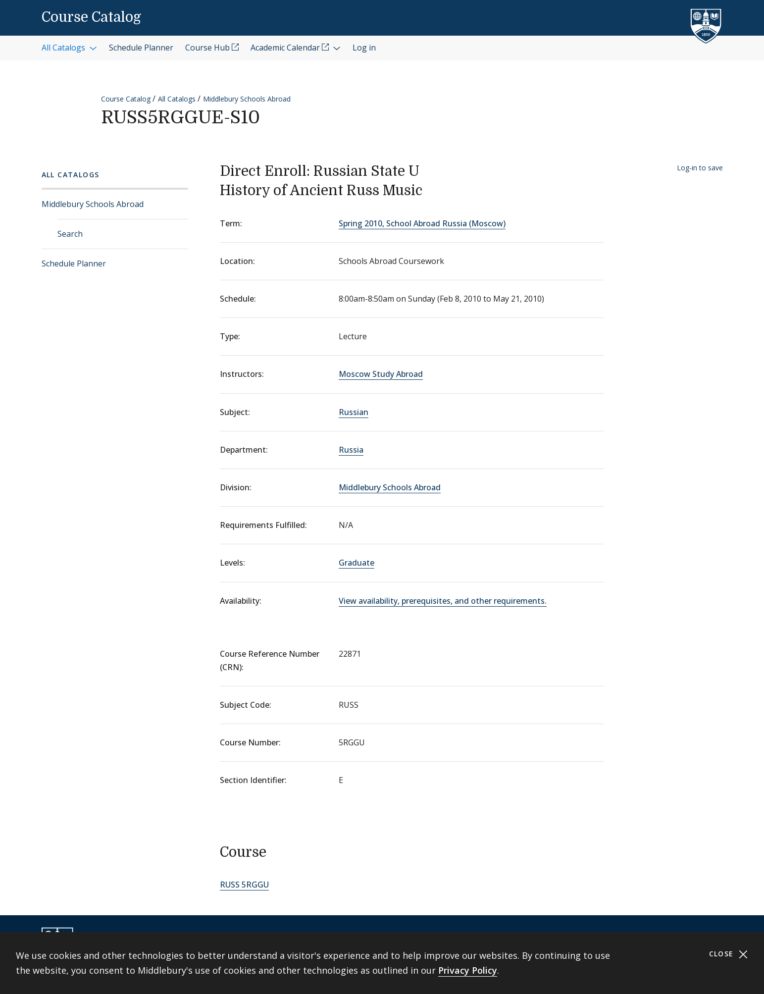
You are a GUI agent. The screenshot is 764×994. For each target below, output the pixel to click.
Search (70, 233)
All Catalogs (177, 99)
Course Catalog (91, 17)
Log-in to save (700, 167)
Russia (351, 449)
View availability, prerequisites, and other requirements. (443, 600)
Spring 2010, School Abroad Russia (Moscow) (422, 223)
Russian (353, 412)
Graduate (356, 562)
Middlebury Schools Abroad (247, 99)
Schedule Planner (74, 263)
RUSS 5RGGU (244, 884)
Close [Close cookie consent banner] (728, 954)
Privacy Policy (467, 970)
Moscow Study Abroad (381, 373)
